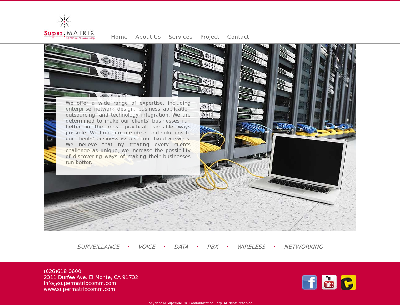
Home (119, 36)
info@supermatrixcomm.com (80, 283)
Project (210, 36)
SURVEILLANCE (98, 246)
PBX (212, 246)
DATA (181, 246)
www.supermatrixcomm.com (79, 289)
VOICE (146, 246)
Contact (238, 36)
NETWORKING (303, 246)
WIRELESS (251, 246)
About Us (148, 36)
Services (180, 36)
